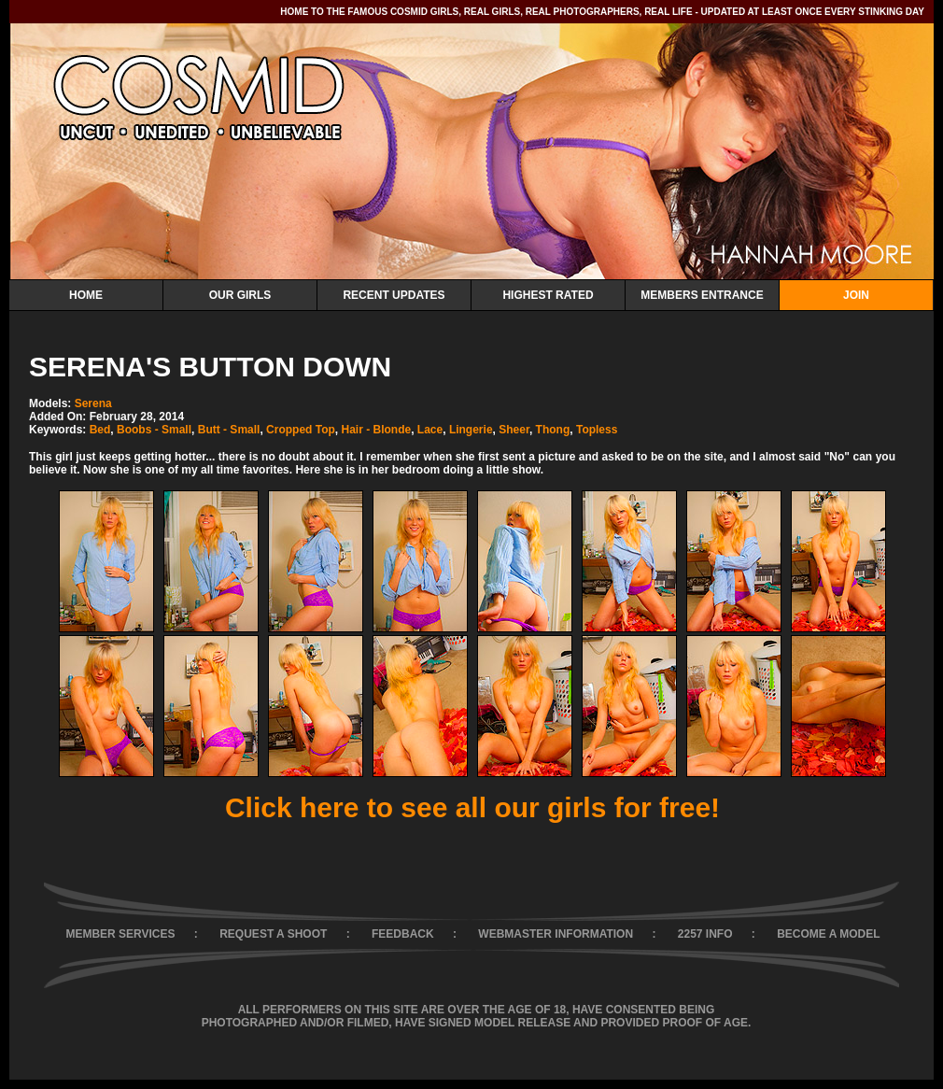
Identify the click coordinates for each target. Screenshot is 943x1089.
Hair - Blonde (377, 429)
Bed (100, 429)
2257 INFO (705, 933)
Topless (596, 429)
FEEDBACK (403, 933)
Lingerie (471, 429)
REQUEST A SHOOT (273, 933)
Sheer (514, 429)
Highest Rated (547, 295)
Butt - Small (229, 429)
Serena (93, 403)
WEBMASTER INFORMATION (555, 933)
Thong (553, 429)
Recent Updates (393, 295)
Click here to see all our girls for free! (472, 807)
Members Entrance (701, 295)
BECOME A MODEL (828, 933)
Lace (430, 429)
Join (856, 295)
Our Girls (240, 295)
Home (86, 295)
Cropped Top (300, 429)
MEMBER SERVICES (120, 933)
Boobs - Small (154, 429)
